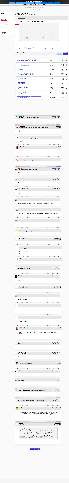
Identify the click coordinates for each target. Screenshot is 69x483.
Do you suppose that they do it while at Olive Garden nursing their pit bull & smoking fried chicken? (32, 61)
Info (17, 52)
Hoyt (18, 267)
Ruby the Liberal (21, 188)
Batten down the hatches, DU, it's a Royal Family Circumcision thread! (26, 60)
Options (48, 134)
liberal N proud (20, 168)
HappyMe (20, 146)
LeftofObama (20, 178)
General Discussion (33, 4)
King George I (20, 98)
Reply (58, 134)
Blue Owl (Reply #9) (58, 238)
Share (53, 134)
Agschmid (20, 238)
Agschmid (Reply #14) (58, 258)
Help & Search (4, 33)
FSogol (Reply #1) (58, 126)
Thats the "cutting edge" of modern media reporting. (25, 65)
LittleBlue (20, 304)
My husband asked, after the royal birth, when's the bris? (25, 70)
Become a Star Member (4, 22)
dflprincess (22, 327)
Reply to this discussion (35, 449)
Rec (17, 134)
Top (22, 134)
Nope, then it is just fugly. (22, 78)
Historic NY (21, 158)
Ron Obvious (20, 342)
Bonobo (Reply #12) (58, 316)
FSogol (20, 116)
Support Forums (4, 32)
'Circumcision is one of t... (42, 4)
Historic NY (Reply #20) (58, 362)
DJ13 (18, 275)
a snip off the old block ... (20, 93)
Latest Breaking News (5, 24)
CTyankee (20, 198)
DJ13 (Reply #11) (58, 286)
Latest (26, 4)
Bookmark (23, 52)
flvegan (20, 370)
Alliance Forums (4, 30)
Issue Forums (26, 14)
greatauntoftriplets (22, 126)
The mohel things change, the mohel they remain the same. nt (26, 74)
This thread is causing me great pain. (22, 79)
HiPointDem (19, 399)
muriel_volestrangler (22, 407)
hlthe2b (21, 136)
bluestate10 (20, 362)
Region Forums (4, 31)
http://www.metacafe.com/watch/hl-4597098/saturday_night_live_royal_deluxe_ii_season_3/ (32, 335)
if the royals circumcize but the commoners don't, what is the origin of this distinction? (29, 96)
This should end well (20, 69)
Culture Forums (4, 29)
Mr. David (20, 316)
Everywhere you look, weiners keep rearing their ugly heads (25, 73)
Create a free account (4, 20)
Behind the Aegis (22, 258)
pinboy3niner (20, 229)
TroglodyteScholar (22, 246)
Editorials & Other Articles (5, 25)
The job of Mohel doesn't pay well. (21, 83)
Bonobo (19, 294)
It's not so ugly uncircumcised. (22, 75)
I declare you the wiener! (21, 82)
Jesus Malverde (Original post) (56, 116)
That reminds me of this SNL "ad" (23, 87)
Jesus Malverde (21, 18)
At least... (18, 88)
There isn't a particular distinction (22, 97)
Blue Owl (20, 219)
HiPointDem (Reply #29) (58, 407)
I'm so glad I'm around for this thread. (22, 92)
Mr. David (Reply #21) (58, 327)
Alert (27, 134)
